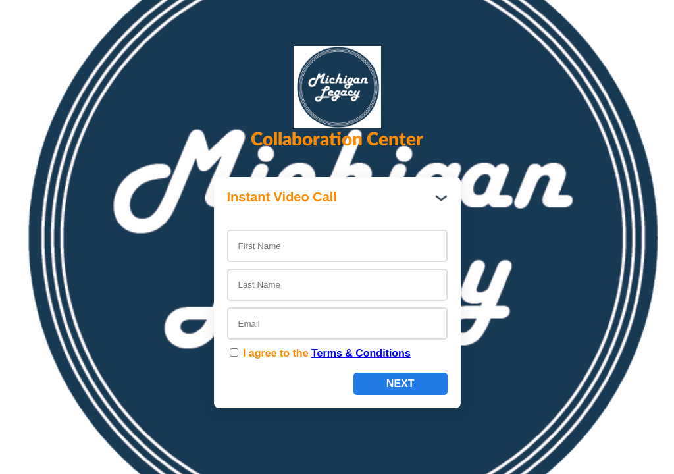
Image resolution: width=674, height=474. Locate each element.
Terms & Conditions (361, 353)
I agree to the (320, 353)
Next (400, 383)
